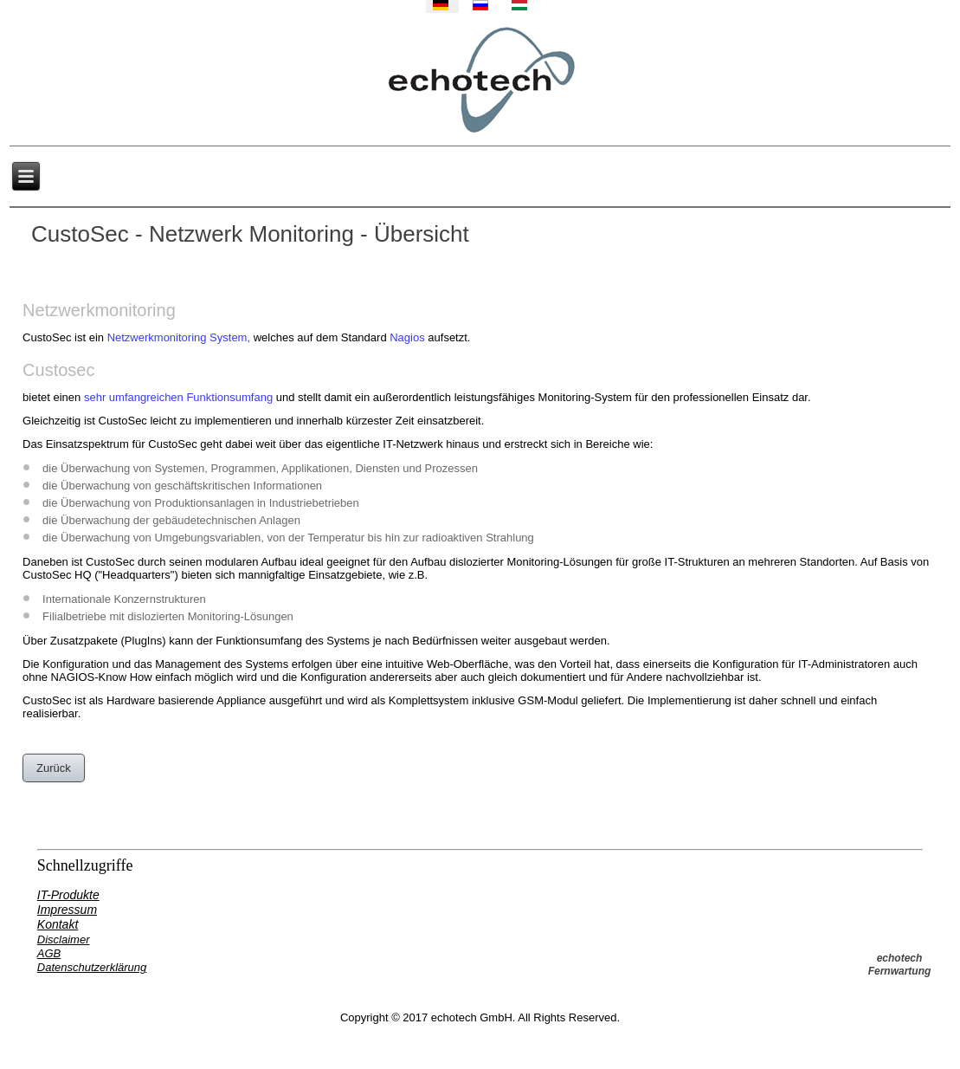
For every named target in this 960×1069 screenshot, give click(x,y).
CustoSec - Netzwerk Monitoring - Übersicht (250, 234)
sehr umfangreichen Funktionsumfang (178, 397)
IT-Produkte (68, 895)
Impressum (67, 910)
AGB (49, 953)
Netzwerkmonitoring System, (178, 337)
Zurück (53, 767)
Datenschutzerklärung (91, 967)
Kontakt (57, 924)
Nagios (407, 337)
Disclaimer (63, 939)
